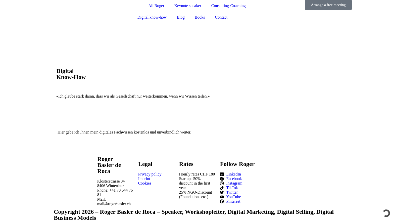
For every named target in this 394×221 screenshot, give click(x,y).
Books (200, 17)
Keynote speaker (187, 6)
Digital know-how (152, 17)
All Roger (156, 6)
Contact (221, 17)
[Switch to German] (254, 17)
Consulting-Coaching (228, 6)
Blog (181, 17)
